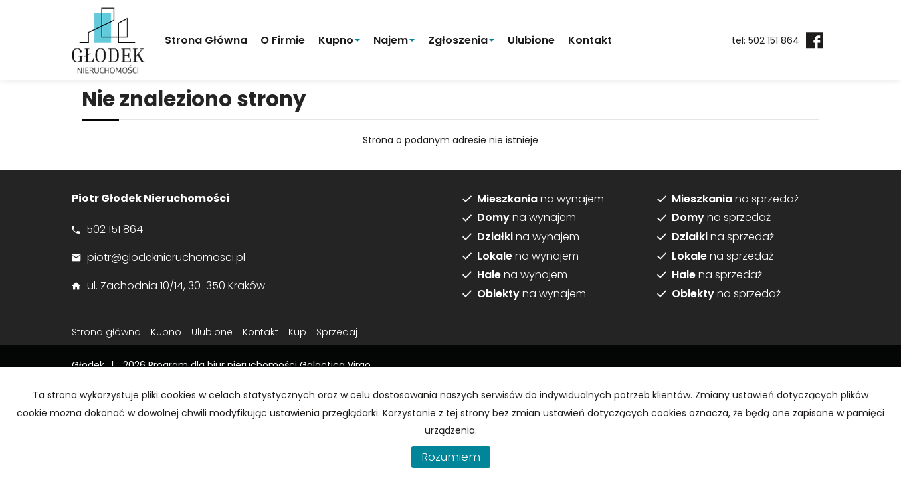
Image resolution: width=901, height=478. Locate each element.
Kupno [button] (339, 40)
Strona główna (206, 40)
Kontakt (590, 40)
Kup (297, 332)
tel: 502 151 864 (765, 40)
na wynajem (540, 199)
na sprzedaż (735, 199)
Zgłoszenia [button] (461, 40)
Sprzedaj (336, 332)
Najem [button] (394, 40)
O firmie (282, 40)
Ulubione (531, 40)
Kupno (166, 332)
